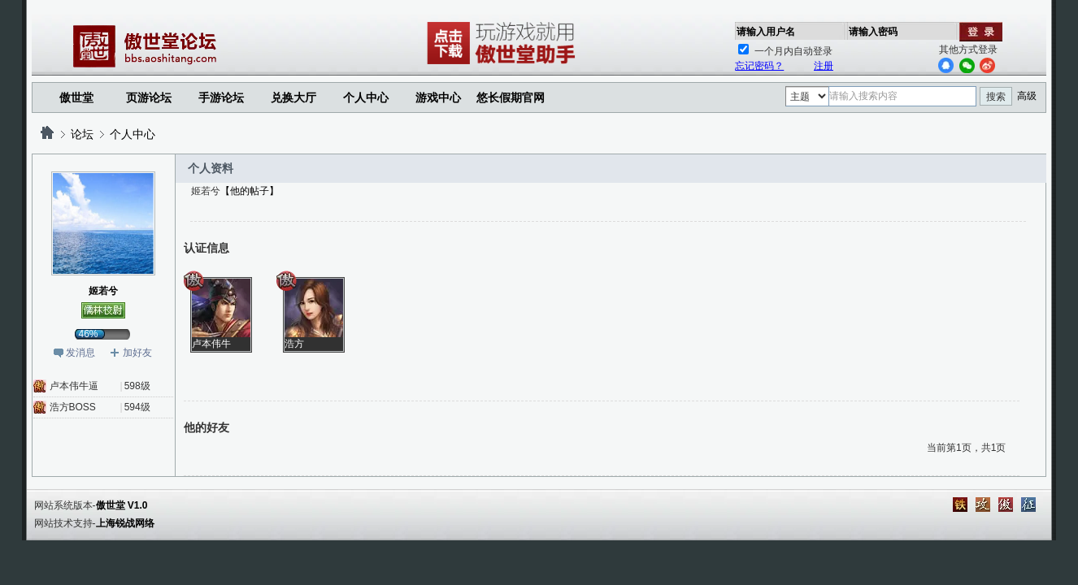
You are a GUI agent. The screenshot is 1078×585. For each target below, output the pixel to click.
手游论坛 (221, 97)
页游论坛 (149, 97)
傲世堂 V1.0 (122, 505)
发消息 (80, 352)
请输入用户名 (766, 31)
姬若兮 (103, 291)
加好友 (137, 352)
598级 (137, 386)
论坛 (82, 134)
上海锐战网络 (125, 523)
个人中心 (132, 134)
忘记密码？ (759, 66)
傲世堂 (76, 97)
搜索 (996, 96)
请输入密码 (873, 31)
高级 (1027, 96)
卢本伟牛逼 (74, 386)
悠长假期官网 (510, 97)
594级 (137, 407)
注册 (823, 66)
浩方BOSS (73, 407)
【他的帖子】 (249, 191)
